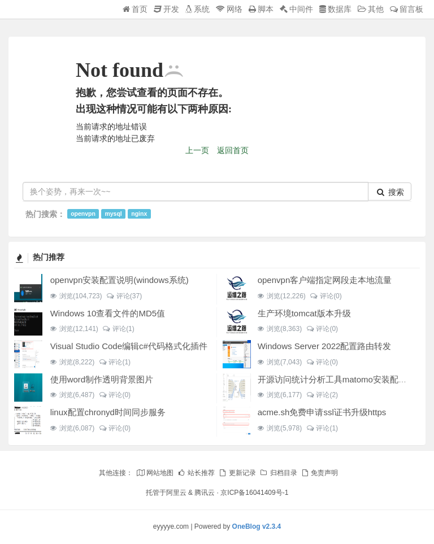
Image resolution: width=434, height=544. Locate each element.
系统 (197, 9)
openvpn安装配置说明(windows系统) (119, 280)
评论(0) (326, 296)
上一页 (197, 150)
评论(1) (118, 329)
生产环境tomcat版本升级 (304, 313)
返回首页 (233, 150)
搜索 (390, 192)
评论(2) (322, 395)
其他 (371, 9)
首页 (135, 9)
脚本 (261, 9)
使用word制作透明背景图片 (102, 379)
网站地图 (154, 473)
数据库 (335, 9)
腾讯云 (204, 493)
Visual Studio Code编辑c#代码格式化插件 (128, 346)
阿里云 (176, 493)
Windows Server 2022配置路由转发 (325, 346)
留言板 (406, 9)
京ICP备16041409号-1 (254, 493)
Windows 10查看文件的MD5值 (107, 313)
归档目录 (278, 473)
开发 (166, 9)
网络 (229, 9)
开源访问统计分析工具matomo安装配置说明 (341, 379)
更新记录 (236, 473)
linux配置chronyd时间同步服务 (108, 412)
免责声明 (319, 473)
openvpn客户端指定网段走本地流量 (325, 280)
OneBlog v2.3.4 (256, 526)
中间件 (296, 9)
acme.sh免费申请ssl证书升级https (322, 412)
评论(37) (124, 296)
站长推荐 (196, 473)
